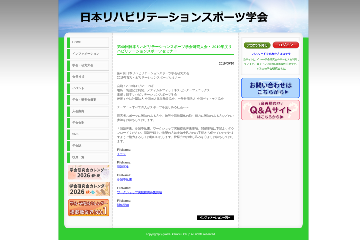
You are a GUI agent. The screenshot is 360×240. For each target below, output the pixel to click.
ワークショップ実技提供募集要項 (139, 192)
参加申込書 (124, 179)
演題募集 (123, 166)
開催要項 (123, 205)
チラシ (121, 154)
